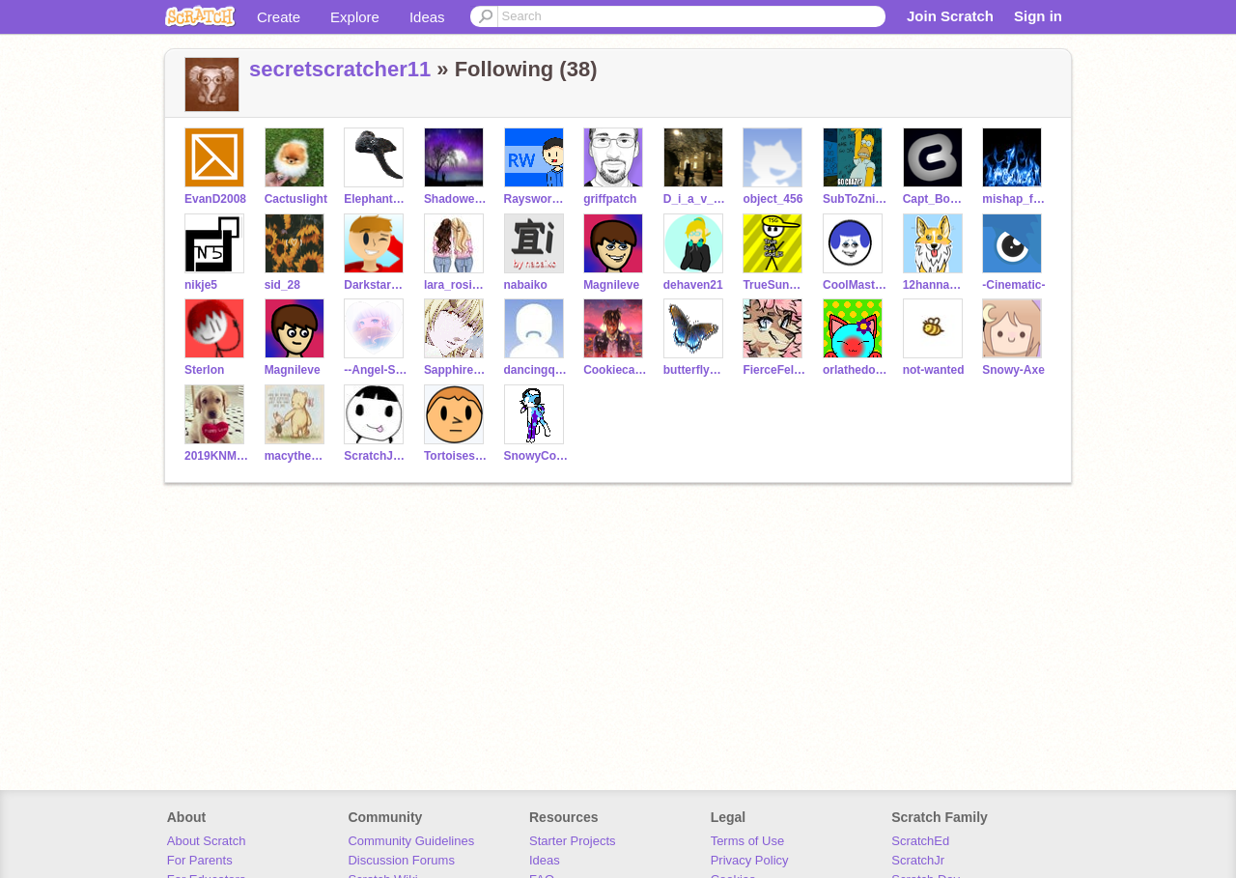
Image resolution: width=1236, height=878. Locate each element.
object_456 (772, 199)
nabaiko (526, 285)
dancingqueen (536, 370)
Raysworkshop (536, 199)
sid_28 (282, 285)
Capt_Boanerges (935, 199)
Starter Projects (572, 841)
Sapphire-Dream (456, 370)
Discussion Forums (401, 860)
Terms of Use (748, 841)
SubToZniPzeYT (855, 199)
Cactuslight (296, 199)
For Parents (200, 860)
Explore (354, 17)
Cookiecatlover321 (615, 370)
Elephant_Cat (376, 199)
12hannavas (935, 285)
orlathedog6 (855, 370)
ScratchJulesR (376, 456)
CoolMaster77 (855, 285)
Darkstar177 (376, 285)
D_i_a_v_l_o (695, 199)
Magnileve (293, 370)
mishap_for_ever (1014, 199)
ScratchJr (917, 860)
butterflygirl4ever (695, 370)
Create (278, 17)
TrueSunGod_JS (775, 285)
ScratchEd (920, 841)
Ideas (427, 17)
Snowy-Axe (1013, 370)
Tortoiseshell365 (456, 456)
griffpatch (609, 199)
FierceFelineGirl (775, 370)
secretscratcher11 (340, 69)
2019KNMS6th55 (216, 456)
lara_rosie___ (456, 285)
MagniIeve (611, 285)
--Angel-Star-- (376, 370)
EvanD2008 (215, 199)
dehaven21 (693, 285)
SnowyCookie (536, 456)
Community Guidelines (411, 841)
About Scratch (206, 841)
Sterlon (204, 370)
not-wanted (934, 370)
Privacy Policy (750, 860)
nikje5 (200, 285)
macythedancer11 (297, 456)
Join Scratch (950, 16)
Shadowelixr (456, 199)
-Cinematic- (1013, 285)
